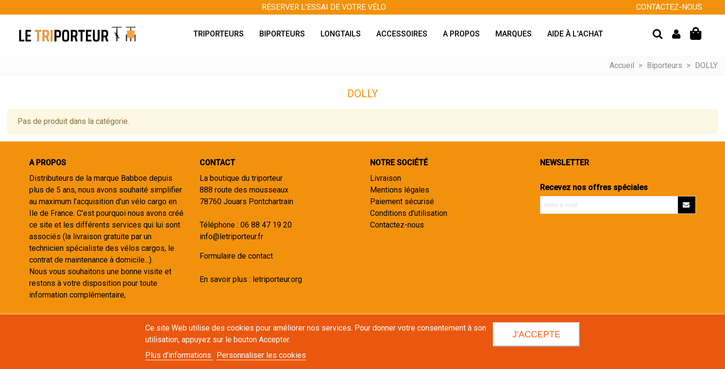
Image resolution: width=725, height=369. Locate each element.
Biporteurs (282, 33)
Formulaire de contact (236, 256)
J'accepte (536, 334)
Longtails (340, 33)
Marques (513, 33)
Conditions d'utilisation (408, 213)
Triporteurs (218, 33)
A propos (461, 33)
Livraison (385, 178)
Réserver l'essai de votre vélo (324, 7)
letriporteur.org (277, 279)
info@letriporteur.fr (231, 236)
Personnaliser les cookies (261, 355)
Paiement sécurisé (402, 201)
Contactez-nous (397, 224)
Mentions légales (399, 189)
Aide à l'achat (575, 33)
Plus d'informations (179, 355)
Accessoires (401, 33)
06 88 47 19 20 (266, 224)
